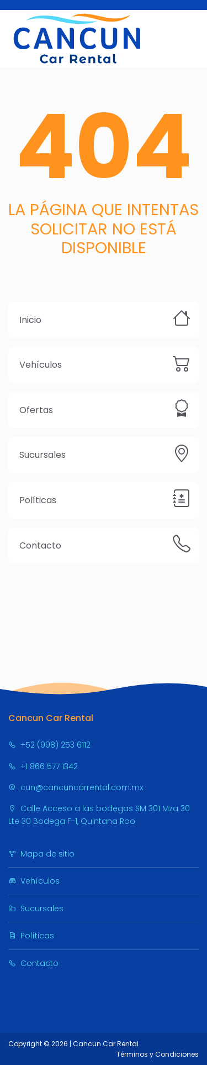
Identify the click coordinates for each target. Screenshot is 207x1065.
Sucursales (42, 454)
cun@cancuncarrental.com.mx (75, 787)
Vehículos (40, 364)
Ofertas (36, 410)
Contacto (40, 545)
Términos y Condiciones (157, 1054)
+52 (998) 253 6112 (49, 744)
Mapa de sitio (41, 853)
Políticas (37, 500)
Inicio (30, 320)
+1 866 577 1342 (43, 766)
